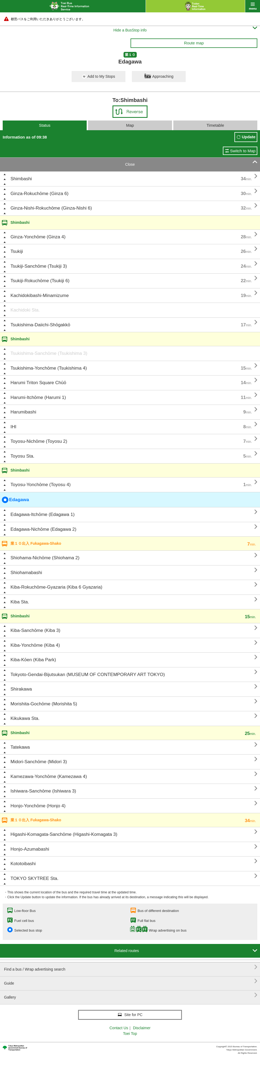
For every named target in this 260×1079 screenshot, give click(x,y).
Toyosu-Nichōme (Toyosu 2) (38, 441)
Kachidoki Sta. (25, 310)
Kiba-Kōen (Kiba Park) (33, 659)
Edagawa (15, 500)
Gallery (130, 995)
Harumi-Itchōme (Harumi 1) (38, 397)
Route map (194, 43)
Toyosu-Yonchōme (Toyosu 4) (40, 484)
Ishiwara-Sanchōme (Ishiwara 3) (43, 791)
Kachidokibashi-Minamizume (39, 295)
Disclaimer (141, 1028)
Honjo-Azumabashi (29, 849)
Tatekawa (20, 747)
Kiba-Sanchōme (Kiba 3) (35, 630)
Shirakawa (21, 689)
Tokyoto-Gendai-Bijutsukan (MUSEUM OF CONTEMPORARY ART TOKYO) (87, 674)
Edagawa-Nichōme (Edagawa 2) (43, 529)
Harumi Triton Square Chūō (38, 382)
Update (248, 137)
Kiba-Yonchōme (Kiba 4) (35, 645)
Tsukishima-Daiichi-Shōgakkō (40, 324)
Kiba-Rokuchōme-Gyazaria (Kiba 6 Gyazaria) (56, 587)
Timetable (215, 125)
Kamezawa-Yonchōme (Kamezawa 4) (48, 776)
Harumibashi (23, 412)
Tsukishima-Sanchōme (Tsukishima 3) (48, 353)
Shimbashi (21, 178)
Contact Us (119, 1028)
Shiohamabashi (26, 572)
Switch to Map (242, 150)
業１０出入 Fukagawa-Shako (35, 543)
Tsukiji (16, 251)
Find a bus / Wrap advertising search (130, 967)
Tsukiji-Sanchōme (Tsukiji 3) (38, 266)
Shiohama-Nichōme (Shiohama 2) (44, 557)
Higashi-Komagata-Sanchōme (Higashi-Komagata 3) (63, 834)
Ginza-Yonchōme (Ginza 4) (37, 236)
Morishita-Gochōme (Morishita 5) (43, 703)
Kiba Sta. (19, 601)
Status (45, 125)
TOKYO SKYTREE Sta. (34, 878)
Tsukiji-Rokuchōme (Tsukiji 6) (39, 280)
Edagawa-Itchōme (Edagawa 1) (42, 514)
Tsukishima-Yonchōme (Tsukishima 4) (48, 368)
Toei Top (130, 1033)
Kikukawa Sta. (25, 718)
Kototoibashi (23, 863)
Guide (130, 981)
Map (130, 125)
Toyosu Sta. (22, 456)
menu (252, 6)
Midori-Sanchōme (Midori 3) (38, 761)
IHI (13, 426)
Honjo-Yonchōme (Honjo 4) (37, 805)
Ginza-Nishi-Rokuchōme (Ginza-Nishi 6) (51, 208)
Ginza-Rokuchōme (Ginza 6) (39, 193)
